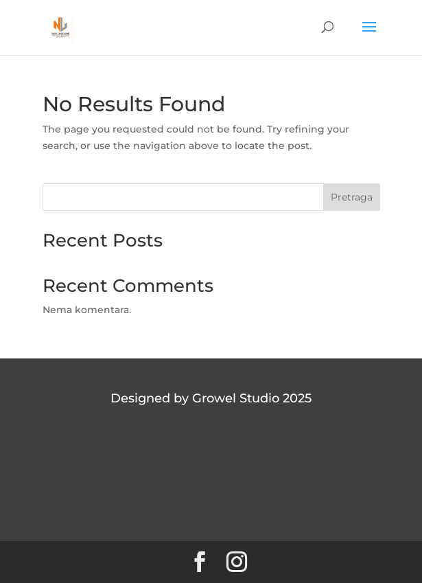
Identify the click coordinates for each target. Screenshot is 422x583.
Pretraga (352, 197)
